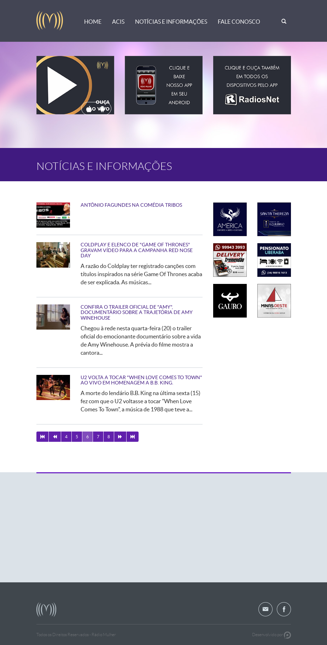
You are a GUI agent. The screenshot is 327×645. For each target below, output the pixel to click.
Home (92, 21)
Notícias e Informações (171, 21)
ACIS (118, 21)
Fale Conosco (239, 21)
